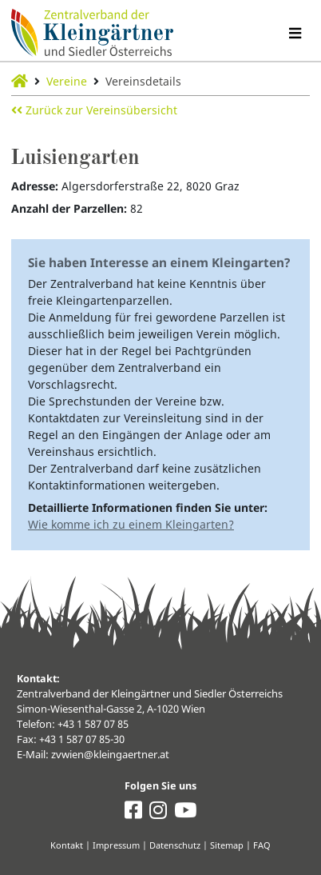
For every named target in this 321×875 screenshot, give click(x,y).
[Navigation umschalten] (294, 33)
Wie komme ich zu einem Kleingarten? (131, 524)
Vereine (66, 81)
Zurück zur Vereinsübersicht (94, 110)
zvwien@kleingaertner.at (110, 754)
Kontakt (66, 845)
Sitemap (227, 845)
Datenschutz (174, 845)
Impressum (116, 845)
